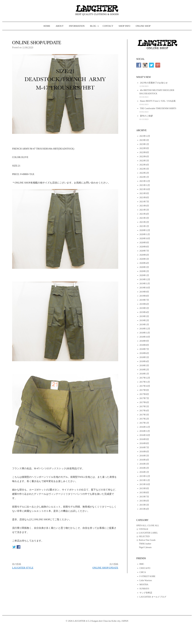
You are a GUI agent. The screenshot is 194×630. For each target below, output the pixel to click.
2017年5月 (144, 406)
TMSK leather (145, 544)
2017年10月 (144, 386)
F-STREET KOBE (147, 576)
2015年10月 (144, 484)
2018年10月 (144, 337)
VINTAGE (143, 529)
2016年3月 (144, 464)
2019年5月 (144, 308)
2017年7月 (144, 398)
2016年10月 (144, 435)
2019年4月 (144, 312)
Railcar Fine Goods (147, 540)
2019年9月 (144, 292)
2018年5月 (144, 357)
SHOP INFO (124, 26)
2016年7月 (144, 447)
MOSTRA (143, 584)
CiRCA (142, 572)
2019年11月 (144, 283)
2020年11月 (144, 234)
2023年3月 (144, 140)
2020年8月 (144, 247)
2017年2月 (144, 419)
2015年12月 (144, 476)
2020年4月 (144, 263)
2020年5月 (144, 259)
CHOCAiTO (144, 568)
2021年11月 (144, 185)
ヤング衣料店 (145, 593)
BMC (141, 564)
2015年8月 (144, 492)
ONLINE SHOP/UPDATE (105, 567)
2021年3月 (144, 218)
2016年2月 (144, 468)
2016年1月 (144, 472)
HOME (46, 26)
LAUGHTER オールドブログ (152, 597)
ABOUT (60, 26)
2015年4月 (144, 509)
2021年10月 (144, 189)
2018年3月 (144, 365)
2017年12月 (144, 378)
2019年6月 (144, 304)
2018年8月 (144, 345)
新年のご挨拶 (146, 116)
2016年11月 (144, 431)
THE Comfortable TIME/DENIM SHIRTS (158, 108)
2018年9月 (144, 341)
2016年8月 (144, 443)
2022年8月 (144, 152)
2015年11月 (144, 480)
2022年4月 (144, 165)
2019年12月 (144, 279)
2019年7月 (144, 300)
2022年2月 (144, 173)
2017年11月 (144, 382)
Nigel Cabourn (145, 547)
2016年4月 (144, 460)
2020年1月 (144, 275)
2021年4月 (144, 214)
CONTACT (108, 26)
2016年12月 (144, 427)
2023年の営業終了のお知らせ (154, 83)
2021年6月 (144, 206)
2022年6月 (144, 156)
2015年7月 (144, 497)
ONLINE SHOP (143, 26)
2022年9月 (144, 148)
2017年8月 (144, 394)
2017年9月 (144, 390)
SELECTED (144, 536)
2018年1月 (144, 374)
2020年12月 (144, 230)
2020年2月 (144, 271)
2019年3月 (144, 316)
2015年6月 (144, 501)
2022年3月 (144, 169)
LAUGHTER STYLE (22, 567)
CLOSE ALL (153, 525)
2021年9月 (144, 193)
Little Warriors (145, 580)
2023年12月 (144, 136)
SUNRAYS (144, 589)
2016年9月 (144, 439)
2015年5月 (144, 505)
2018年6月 (144, 353)
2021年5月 (144, 210)
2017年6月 (144, 402)
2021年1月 (144, 226)
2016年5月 (144, 456)
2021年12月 (144, 181)
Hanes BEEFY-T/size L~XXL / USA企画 (158, 101)
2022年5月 (144, 161)
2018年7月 (144, 349)
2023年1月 (144, 144)
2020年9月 (144, 242)
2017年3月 (144, 415)
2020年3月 (144, 267)
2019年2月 (144, 320)
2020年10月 (144, 238)
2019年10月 (144, 288)
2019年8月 (144, 296)
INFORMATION (77, 26)
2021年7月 (144, 201)
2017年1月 (144, 423)
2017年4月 (144, 410)
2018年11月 (144, 333)
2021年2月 (144, 222)
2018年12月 (144, 329)
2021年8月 (144, 197)
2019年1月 (144, 324)
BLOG (93, 26)
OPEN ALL (141, 525)
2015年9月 (144, 488)
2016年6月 (144, 451)
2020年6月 (144, 255)
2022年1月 (144, 177)
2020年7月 (144, 251)
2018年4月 (144, 361)
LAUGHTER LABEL (148, 533)
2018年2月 (144, 369)
